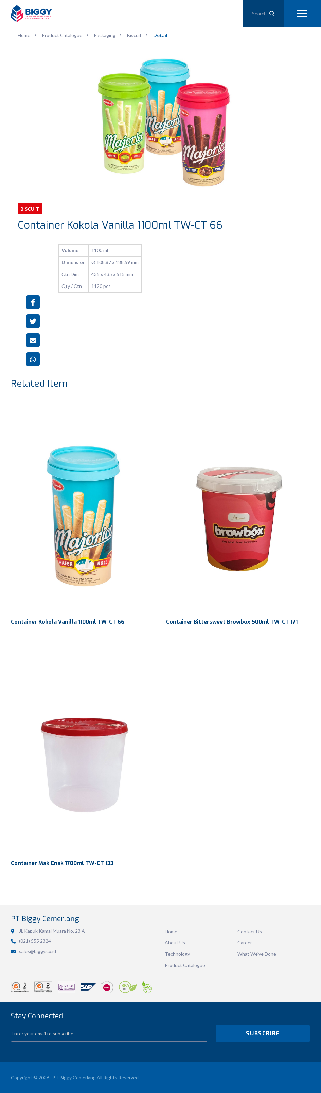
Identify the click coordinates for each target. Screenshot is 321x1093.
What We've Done (256, 954)
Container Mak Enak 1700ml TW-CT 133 (62, 863)
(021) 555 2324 (35, 941)
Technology (177, 954)
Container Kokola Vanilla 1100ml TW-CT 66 (67, 621)
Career (244, 942)
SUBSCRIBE (263, 1033)
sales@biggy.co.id (37, 951)
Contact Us (249, 931)
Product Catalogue (185, 965)
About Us (175, 942)
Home (171, 931)
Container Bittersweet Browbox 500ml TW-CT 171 (232, 621)
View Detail (83, 506)
